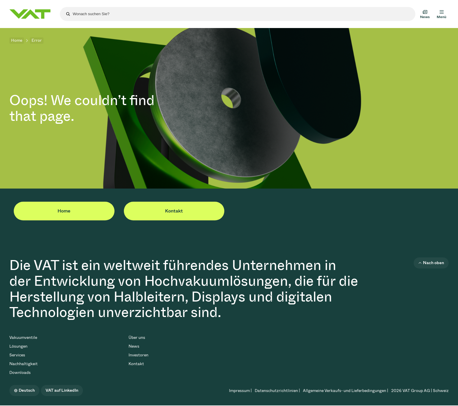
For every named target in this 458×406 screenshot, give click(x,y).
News (134, 346)
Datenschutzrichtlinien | (277, 390)
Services (17, 355)
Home (16, 40)
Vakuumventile (23, 337)
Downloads (20, 372)
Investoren (138, 355)
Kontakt (174, 211)
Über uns (137, 337)
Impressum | (240, 390)
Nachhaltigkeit (23, 363)
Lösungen (18, 346)
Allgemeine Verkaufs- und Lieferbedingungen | (345, 390)
